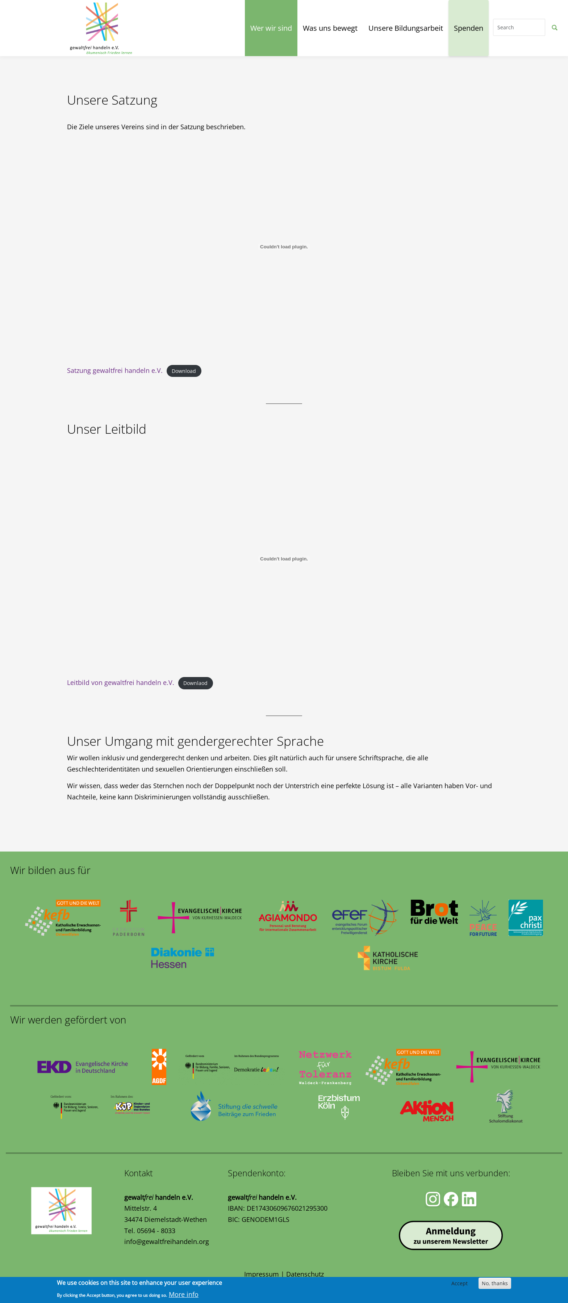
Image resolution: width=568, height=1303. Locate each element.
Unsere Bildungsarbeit (405, 28)
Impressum (261, 1274)
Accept (459, 1283)
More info (184, 1294)
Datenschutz (305, 1274)
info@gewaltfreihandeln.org (166, 1241)
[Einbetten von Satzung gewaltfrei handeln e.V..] (284, 247)
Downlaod (195, 683)
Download (184, 370)
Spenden (468, 28)
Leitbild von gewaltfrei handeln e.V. (120, 682)
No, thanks (495, 1283)
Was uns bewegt (330, 28)
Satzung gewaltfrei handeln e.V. (115, 370)
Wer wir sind (271, 28)
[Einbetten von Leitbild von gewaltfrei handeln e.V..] (284, 559)
